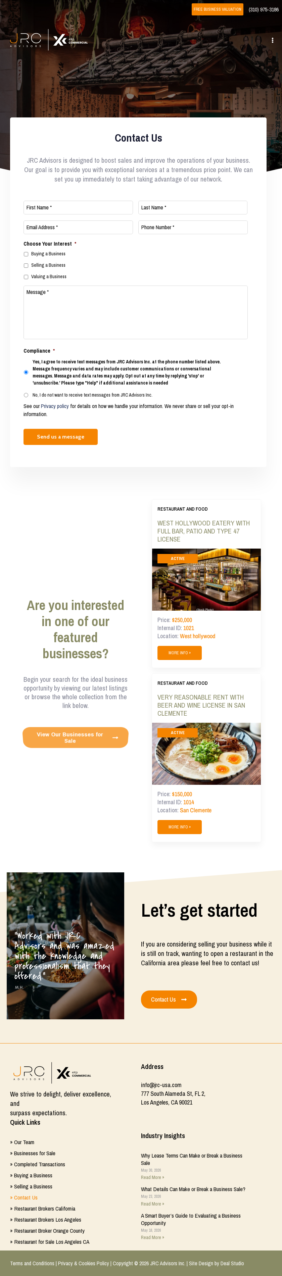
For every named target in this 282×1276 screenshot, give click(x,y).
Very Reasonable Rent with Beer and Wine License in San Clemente (201, 705)
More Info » (180, 653)
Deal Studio (232, 1263)
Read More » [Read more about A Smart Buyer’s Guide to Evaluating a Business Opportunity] (152, 1237)
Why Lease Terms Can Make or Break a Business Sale (191, 1159)
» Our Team (22, 1142)
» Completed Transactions (37, 1164)
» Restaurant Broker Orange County (47, 1230)
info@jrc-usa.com (161, 1085)
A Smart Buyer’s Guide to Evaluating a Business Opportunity (191, 1219)
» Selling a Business (31, 1186)
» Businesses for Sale (32, 1153)
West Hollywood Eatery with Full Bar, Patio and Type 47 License (203, 531)
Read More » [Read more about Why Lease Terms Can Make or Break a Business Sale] (152, 1177)
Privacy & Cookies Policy (83, 1263)
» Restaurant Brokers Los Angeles (45, 1219)
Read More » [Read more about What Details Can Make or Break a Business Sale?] (152, 1204)
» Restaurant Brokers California (42, 1208)
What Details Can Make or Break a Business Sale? (193, 1189)
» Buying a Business (31, 1175)
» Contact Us (24, 1197)
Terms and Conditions (32, 1263)
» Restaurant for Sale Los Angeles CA (49, 1241)
